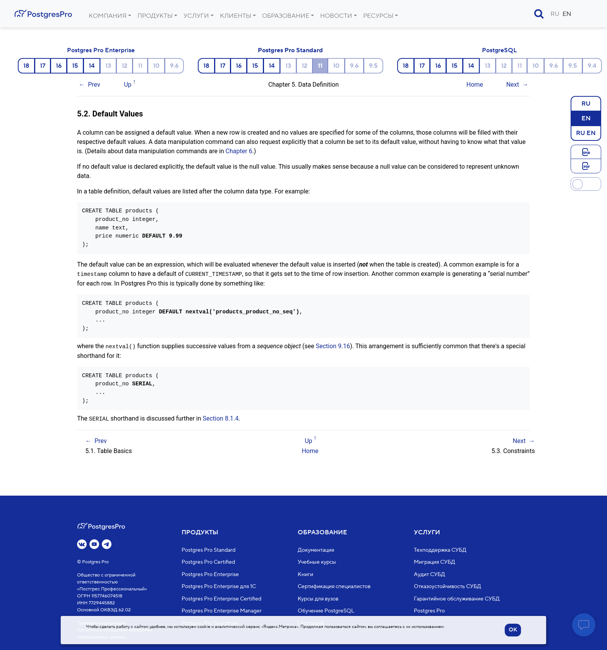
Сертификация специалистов (334, 586)
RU (554, 14)
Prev (94, 84)
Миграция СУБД (434, 562)
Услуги (196, 16)
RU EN (586, 132)
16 (59, 66)
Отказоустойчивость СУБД (447, 586)
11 (140, 66)
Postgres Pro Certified (208, 562)
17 (42, 66)
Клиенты (235, 16)
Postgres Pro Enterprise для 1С (219, 586)
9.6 (174, 66)
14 (92, 66)
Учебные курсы (317, 562)
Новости (336, 16)
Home (474, 84)
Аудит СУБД (429, 574)
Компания (108, 16)
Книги (305, 574)
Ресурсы (378, 16)
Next (512, 84)
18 (26, 66)
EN (566, 14)
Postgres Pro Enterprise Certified (221, 598)
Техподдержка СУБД (440, 550)
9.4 (592, 66)
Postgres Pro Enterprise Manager (222, 610)
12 (124, 66)
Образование (285, 16)
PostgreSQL (499, 50)
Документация (316, 550)
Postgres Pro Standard (290, 50)
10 (156, 66)
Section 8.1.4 (220, 417)
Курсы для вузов (318, 598)
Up (127, 84)
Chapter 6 (239, 151)
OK (513, 629)
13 (108, 66)
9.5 (373, 66)
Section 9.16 (333, 345)
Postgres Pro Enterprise (101, 50)
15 (75, 66)
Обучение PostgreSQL (326, 610)
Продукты (155, 16)
